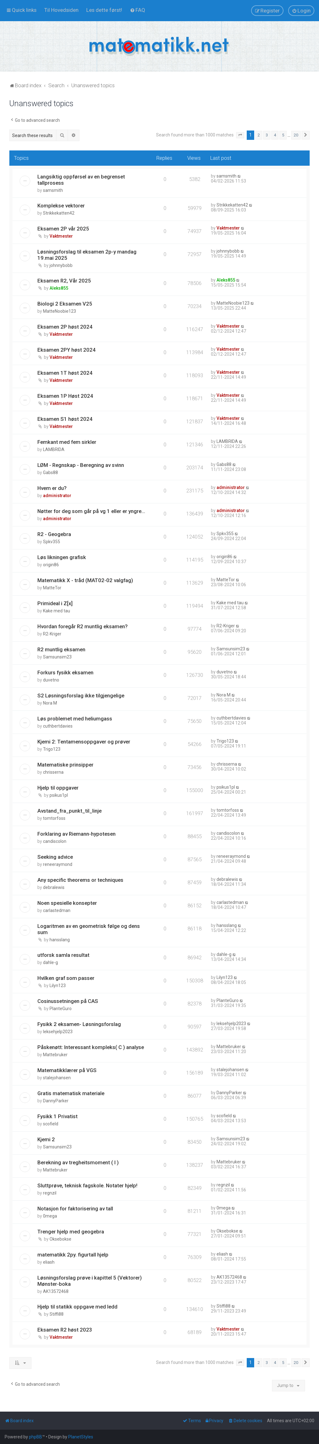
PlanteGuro (61, 1008)
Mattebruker (55, 1054)
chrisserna (53, 772)
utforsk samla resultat (63, 955)
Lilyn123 (58, 985)
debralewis (53, 887)
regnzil (49, 1192)
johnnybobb (61, 265)
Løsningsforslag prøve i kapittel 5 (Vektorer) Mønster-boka (89, 1281)
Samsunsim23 (57, 656)
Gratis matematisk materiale (70, 1093)
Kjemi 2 (46, 1139)
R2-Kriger (52, 633)
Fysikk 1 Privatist (57, 1116)
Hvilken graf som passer (65, 978)
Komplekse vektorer (61, 205)
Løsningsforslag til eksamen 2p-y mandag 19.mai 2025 (86, 255)
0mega (50, 1216)
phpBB (35, 1436)
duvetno (51, 679)
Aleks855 (59, 288)
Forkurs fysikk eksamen (65, 672)
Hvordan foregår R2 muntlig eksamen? (82, 626)
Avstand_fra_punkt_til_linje (69, 811)
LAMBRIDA (53, 449)
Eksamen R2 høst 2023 (64, 1330)
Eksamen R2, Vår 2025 (64, 281)
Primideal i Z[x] (55, 603)
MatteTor (52, 587)
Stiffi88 (57, 1314)
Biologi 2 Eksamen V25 (64, 304)
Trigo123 (51, 749)
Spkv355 (51, 541)
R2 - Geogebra (54, 534)
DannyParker (56, 1100)
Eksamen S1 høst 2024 (65, 419)
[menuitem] (61, 10)
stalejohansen (57, 1077)
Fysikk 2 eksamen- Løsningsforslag (79, 1024)
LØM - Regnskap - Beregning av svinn (80, 465)
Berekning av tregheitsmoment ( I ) (78, 1162)
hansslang (60, 939)
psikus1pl (59, 795)
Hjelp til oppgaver (58, 788)
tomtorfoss (54, 818)
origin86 (51, 564)
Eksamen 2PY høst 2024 (66, 350)
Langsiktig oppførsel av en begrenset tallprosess (81, 179)
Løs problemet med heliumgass (74, 718)
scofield (50, 1123)
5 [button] (283, 135)
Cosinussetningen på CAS (67, 1001)
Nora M (50, 703)
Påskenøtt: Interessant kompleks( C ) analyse (90, 1047)
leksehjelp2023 (58, 1031)
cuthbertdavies (58, 726)
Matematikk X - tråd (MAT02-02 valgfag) (85, 580)
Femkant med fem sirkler (66, 442)
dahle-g (50, 962)
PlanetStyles (80, 1436)
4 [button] (275, 135)
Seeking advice (55, 857)
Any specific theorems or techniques (80, 880)
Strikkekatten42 (58, 213)
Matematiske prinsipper (65, 765)
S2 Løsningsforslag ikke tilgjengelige (80, 695)
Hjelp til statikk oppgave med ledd (77, 1307)
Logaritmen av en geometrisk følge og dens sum (88, 929)
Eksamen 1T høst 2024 (65, 373)
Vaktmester (61, 236)
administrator (57, 495)
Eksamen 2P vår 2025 (63, 229)
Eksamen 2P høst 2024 (65, 327)
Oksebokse (60, 1239)
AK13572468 (56, 1291)
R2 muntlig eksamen (61, 649)
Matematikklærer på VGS (67, 1070)
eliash (49, 1262)
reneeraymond (57, 864)
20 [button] (296, 135)
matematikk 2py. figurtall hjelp (72, 1255)
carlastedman (56, 910)
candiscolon (54, 841)
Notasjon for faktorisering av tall (75, 1208)
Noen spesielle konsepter (67, 903)
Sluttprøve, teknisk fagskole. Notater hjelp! (87, 1185)
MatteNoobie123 (59, 311)
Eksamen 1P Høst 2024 (65, 396)
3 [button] (267, 135)
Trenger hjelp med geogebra (70, 1231)
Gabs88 (50, 472)
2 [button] (259, 135)
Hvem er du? (52, 488)
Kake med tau (56, 610)
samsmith (53, 190)
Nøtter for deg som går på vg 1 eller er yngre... (91, 511)
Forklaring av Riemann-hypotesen (76, 834)
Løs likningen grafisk (61, 557)
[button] (240, 135)
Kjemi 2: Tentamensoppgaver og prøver (83, 742)
